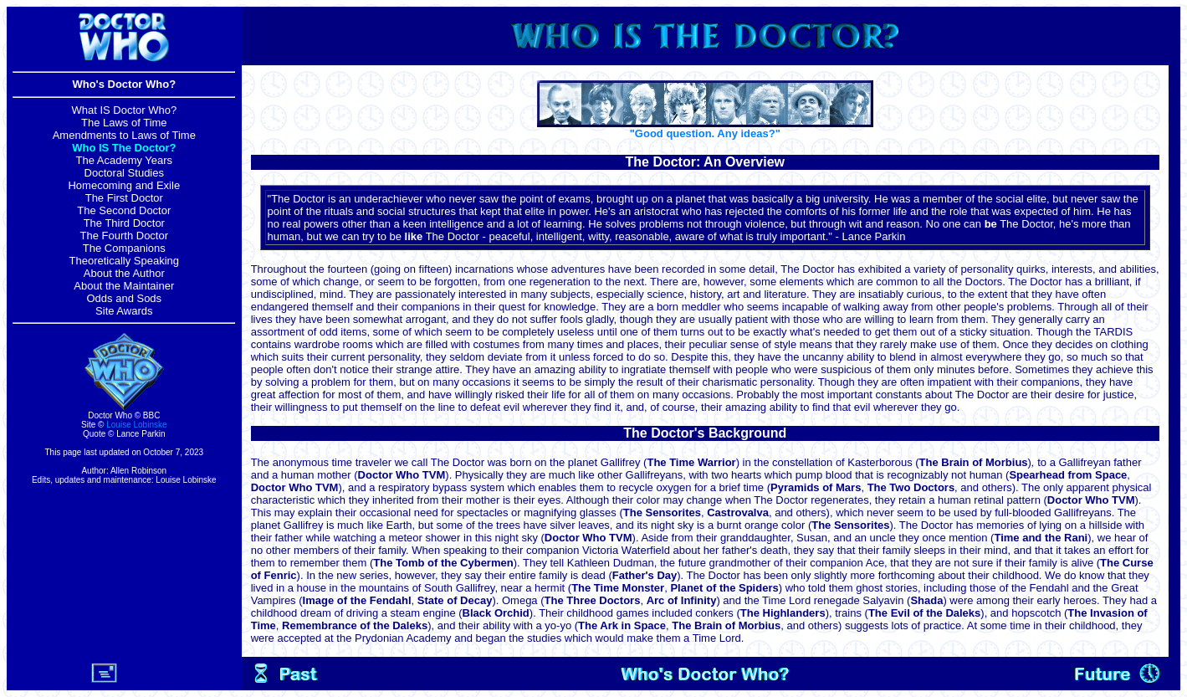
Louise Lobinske (136, 424)
